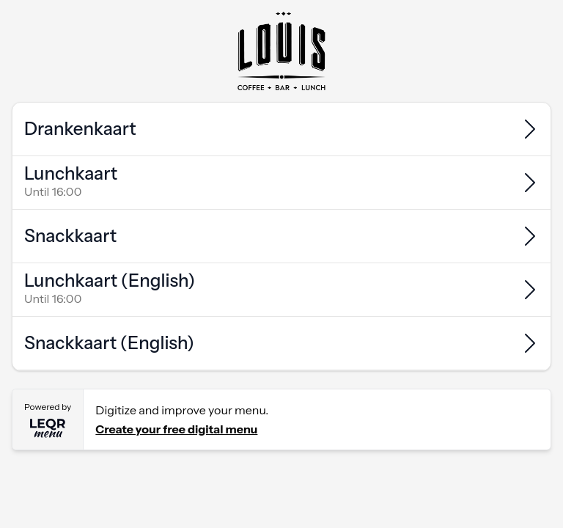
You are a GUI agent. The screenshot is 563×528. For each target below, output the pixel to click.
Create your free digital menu (176, 429)
